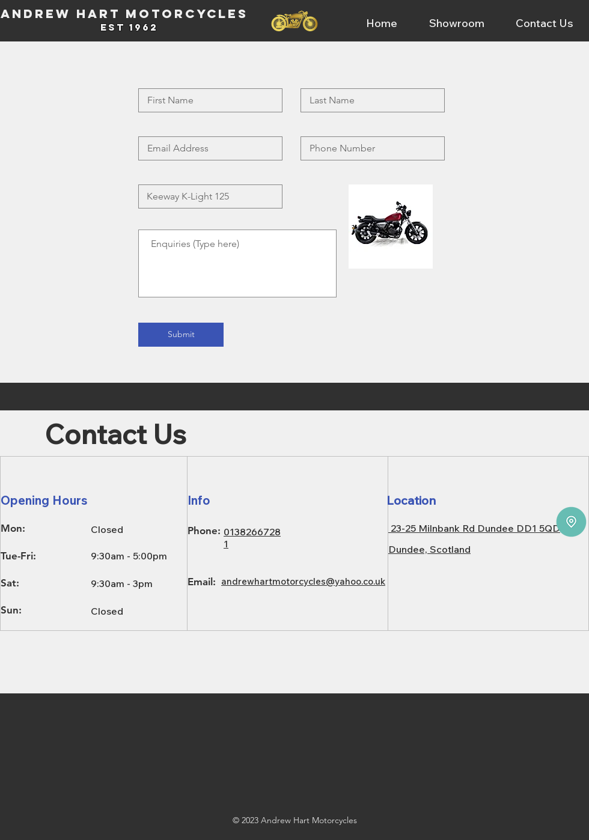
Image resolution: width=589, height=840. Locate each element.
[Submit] (181, 335)
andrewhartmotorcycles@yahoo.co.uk (303, 581)
